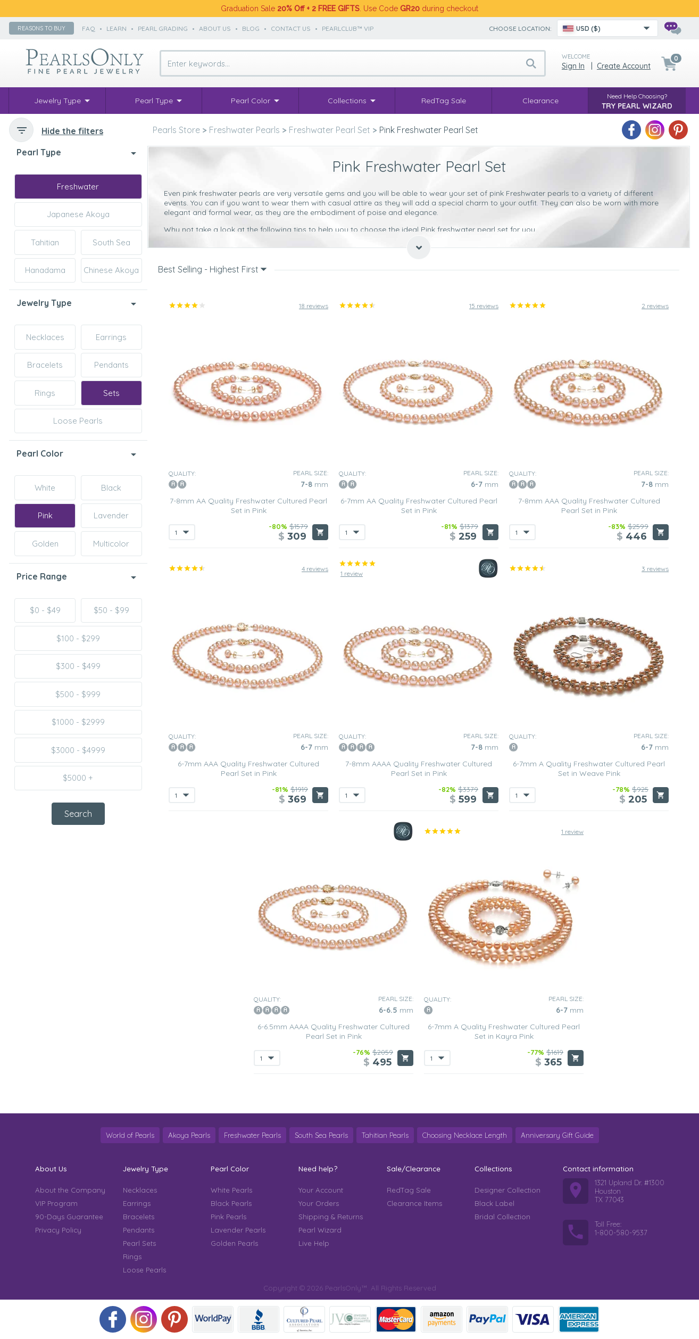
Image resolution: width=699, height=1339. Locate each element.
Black (111, 488)
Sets (111, 393)
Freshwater (78, 186)
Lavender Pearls (238, 1230)
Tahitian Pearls (385, 1135)
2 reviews (655, 306)
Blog (251, 28)
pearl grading (163, 28)
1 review (351, 573)
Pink (45, 515)
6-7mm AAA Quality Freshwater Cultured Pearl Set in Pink (248, 768)
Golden (45, 544)
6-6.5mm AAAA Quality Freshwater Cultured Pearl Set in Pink (333, 1031)
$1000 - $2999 (78, 722)
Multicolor (111, 544)
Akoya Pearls (189, 1135)
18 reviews (313, 306)
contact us (291, 28)
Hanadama (45, 270)
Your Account (320, 1190)
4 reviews (315, 569)
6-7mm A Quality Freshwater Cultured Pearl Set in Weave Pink (589, 768)
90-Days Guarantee (69, 1216)
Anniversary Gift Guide (557, 1135)
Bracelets (45, 365)
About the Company (70, 1190)
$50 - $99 (111, 610)
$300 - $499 (78, 666)
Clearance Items (414, 1203)
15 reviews (483, 306)
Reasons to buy (41, 28)
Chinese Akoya (111, 270)
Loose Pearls (78, 421)
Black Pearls (231, 1203)
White (45, 488)
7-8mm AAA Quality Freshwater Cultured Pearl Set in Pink (589, 505)
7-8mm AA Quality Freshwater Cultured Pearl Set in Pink (248, 505)
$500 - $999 (78, 694)
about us (215, 28)
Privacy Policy (58, 1230)
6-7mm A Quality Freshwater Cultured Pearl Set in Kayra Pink (504, 1031)
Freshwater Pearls (252, 1135)
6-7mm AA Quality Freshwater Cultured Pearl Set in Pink (418, 505)
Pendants (111, 365)
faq (88, 28)
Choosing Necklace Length (464, 1135)
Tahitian (45, 242)
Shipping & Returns (330, 1216)
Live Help (313, 1243)
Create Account (624, 66)
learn (116, 28)
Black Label (494, 1203)
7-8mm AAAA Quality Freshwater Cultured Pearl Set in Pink (418, 768)
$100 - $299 (78, 638)
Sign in (573, 66)
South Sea (111, 242)
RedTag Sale (409, 1190)
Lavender (111, 515)
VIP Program (56, 1203)
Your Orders (318, 1203)
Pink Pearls (228, 1216)
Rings (45, 393)
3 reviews (655, 569)
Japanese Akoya (78, 214)
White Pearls (231, 1190)
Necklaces (45, 337)
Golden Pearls (234, 1243)
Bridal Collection (502, 1216)
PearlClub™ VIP (347, 28)
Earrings (111, 337)
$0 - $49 (45, 610)
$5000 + (78, 778)
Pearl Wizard (320, 1230)
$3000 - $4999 (78, 750)
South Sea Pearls (321, 1135)
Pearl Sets (139, 1243)
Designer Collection (507, 1190)
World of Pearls (130, 1135)
